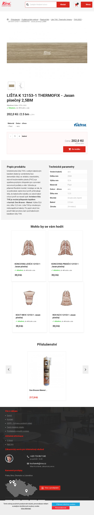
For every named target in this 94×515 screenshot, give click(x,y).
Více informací (26, 508)
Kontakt (10, 419)
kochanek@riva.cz (38, 463)
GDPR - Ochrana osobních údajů (19, 423)
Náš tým (10, 444)
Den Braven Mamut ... (38, 390)
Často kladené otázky (15, 427)
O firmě (10, 440)
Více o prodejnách (52, 488)
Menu (88, 4)
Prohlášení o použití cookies (18, 431)
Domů (9, 415)
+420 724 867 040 (38, 456)
